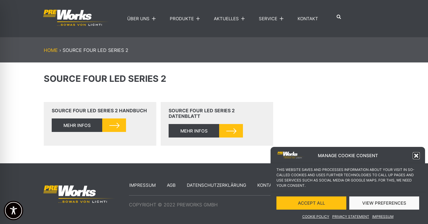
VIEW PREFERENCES (384, 203)
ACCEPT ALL (311, 203)
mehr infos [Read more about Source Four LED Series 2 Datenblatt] (194, 131)
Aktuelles (231, 19)
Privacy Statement (350, 217)
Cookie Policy (315, 217)
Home (51, 50)
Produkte (186, 19)
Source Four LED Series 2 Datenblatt (202, 113)
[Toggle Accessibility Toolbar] (13, 210)
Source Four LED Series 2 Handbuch (99, 110)
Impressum (383, 217)
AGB (171, 185)
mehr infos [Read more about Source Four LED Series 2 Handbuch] (77, 125)
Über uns (142, 19)
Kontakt (308, 18)
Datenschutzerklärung (216, 185)
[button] (416, 156)
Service (272, 19)
